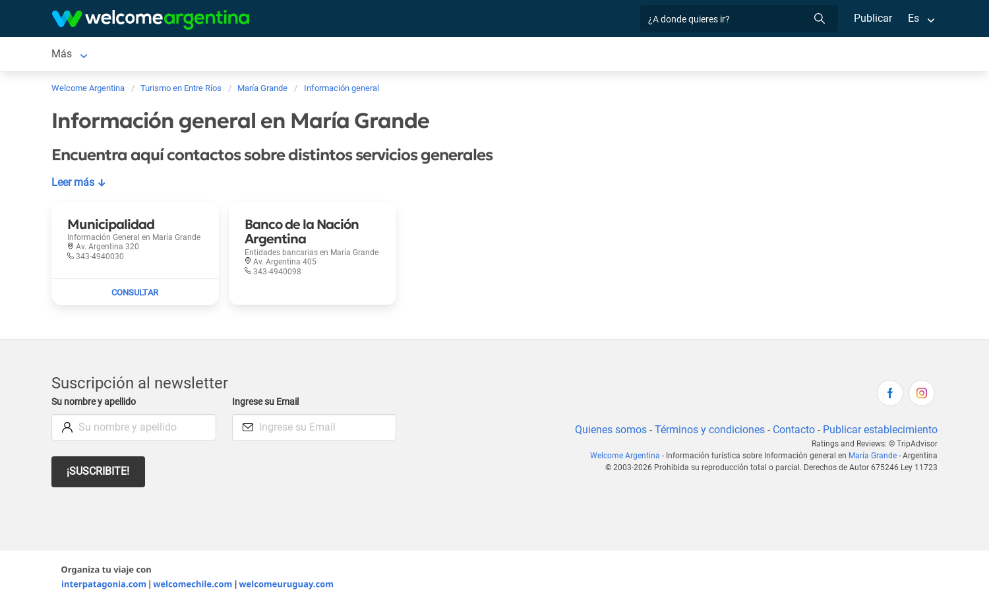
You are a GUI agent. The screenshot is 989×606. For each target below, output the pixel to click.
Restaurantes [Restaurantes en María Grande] (239, 53)
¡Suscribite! (99, 471)
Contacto (792, 429)
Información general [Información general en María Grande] (545, 53)
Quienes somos (607, 429)
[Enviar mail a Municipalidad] (135, 292)
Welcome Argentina (629, 455)
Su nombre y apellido (96, 402)
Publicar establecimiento (880, 429)
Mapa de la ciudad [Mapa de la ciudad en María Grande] (651, 53)
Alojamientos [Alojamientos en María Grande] (162, 53)
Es (913, 18)
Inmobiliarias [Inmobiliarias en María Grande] (379, 53)
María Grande (873, 455)
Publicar (872, 18)
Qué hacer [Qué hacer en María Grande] (309, 53)
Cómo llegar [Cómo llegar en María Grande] (454, 53)
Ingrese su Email (267, 402)
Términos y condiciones (707, 429)
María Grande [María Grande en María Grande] (83, 53)
